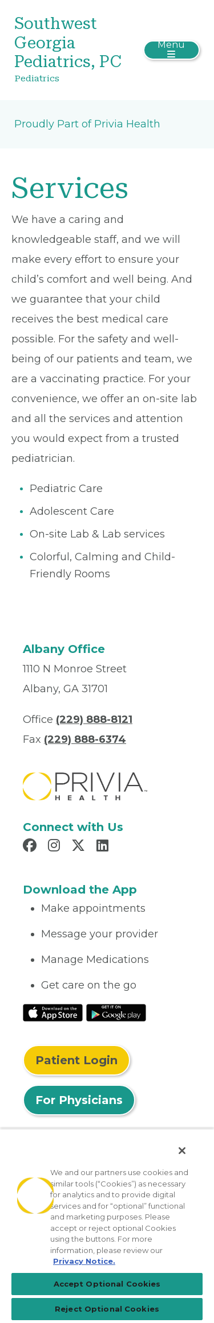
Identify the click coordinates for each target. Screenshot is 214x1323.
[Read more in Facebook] (31, 847)
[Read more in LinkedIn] (104, 847)
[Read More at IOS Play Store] (53, 1012)
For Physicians (79, 1100)
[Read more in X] (79, 847)
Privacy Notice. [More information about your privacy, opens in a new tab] (84, 1261)
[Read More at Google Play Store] (116, 1012)
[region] (107, 1225)
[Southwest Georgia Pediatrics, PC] (76, 50)
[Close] (182, 1150)
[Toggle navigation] (171, 50)
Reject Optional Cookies (107, 1308)
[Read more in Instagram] (55, 847)
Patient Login (76, 1060)
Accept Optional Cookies (107, 1283)
